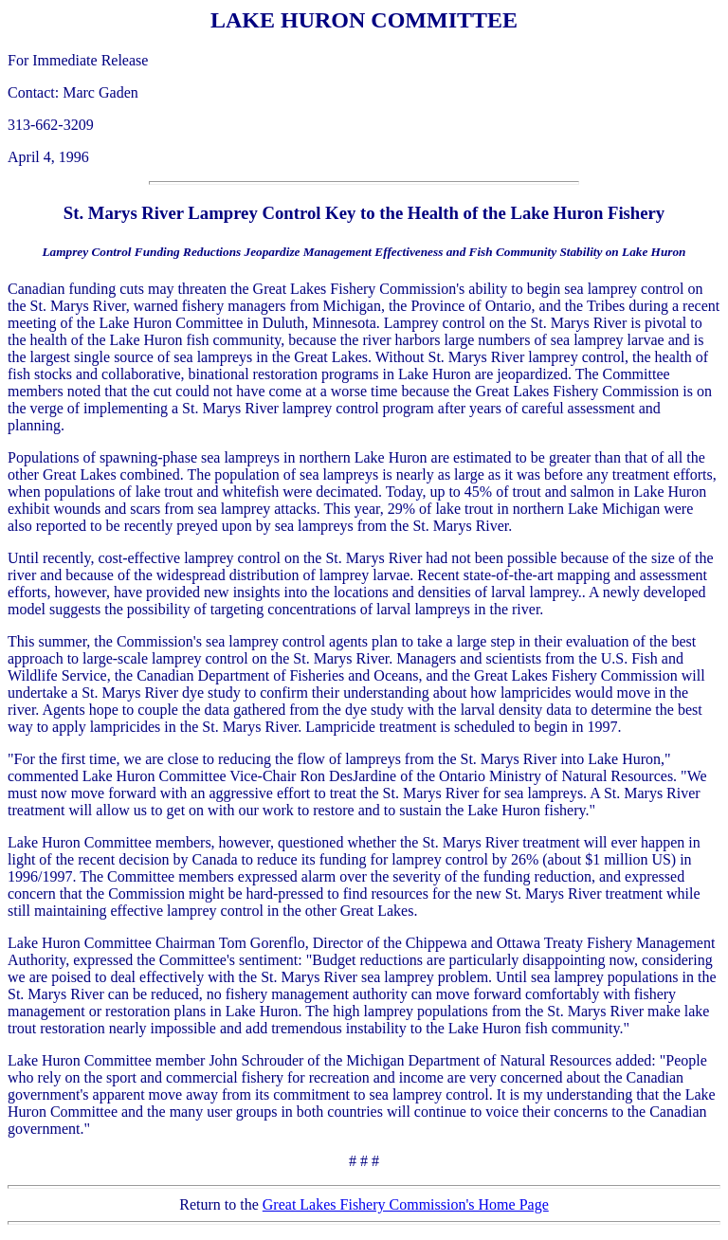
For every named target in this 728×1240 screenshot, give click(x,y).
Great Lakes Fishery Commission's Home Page (406, 1204)
